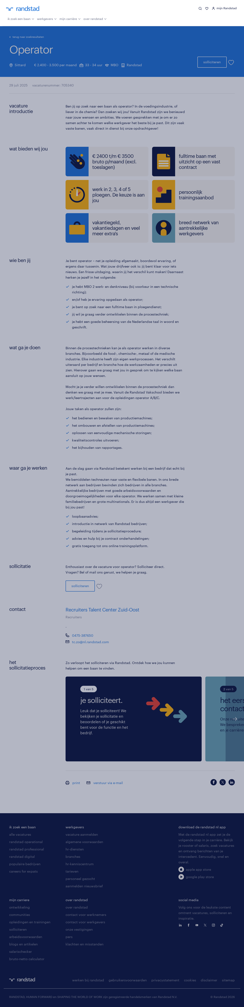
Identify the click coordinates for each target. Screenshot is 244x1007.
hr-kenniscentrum (80, 864)
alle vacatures (20, 834)
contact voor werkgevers (85, 922)
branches (73, 857)
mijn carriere (19, 900)
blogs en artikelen (23, 944)
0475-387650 (82, 635)
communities (19, 915)
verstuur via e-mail (105, 783)
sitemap (228, 980)
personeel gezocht (80, 879)
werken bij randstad (88, 980)
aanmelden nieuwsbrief (84, 886)
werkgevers (47, 18)
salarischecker (20, 951)
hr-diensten (75, 849)
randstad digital (22, 857)
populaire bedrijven (25, 864)
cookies (190, 980)
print (73, 783)
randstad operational (26, 842)
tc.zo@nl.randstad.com (90, 642)
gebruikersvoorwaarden (128, 980)
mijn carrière (70, 18)
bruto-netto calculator (26, 959)
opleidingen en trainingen (29, 922)
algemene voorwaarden (84, 842)
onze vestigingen (79, 929)
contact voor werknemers (86, 915)
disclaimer (209, 980)
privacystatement (165, 980)
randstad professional (26, 849)
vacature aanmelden (82, 834)
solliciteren (212, 62)
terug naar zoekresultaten (26, 36)
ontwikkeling (19, 907)
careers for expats (23, 871)
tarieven (72, 871)
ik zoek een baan (21, 18)
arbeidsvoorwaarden (25, 937)
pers (69, 937)
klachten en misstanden (84, 944)
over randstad (95, 18)
